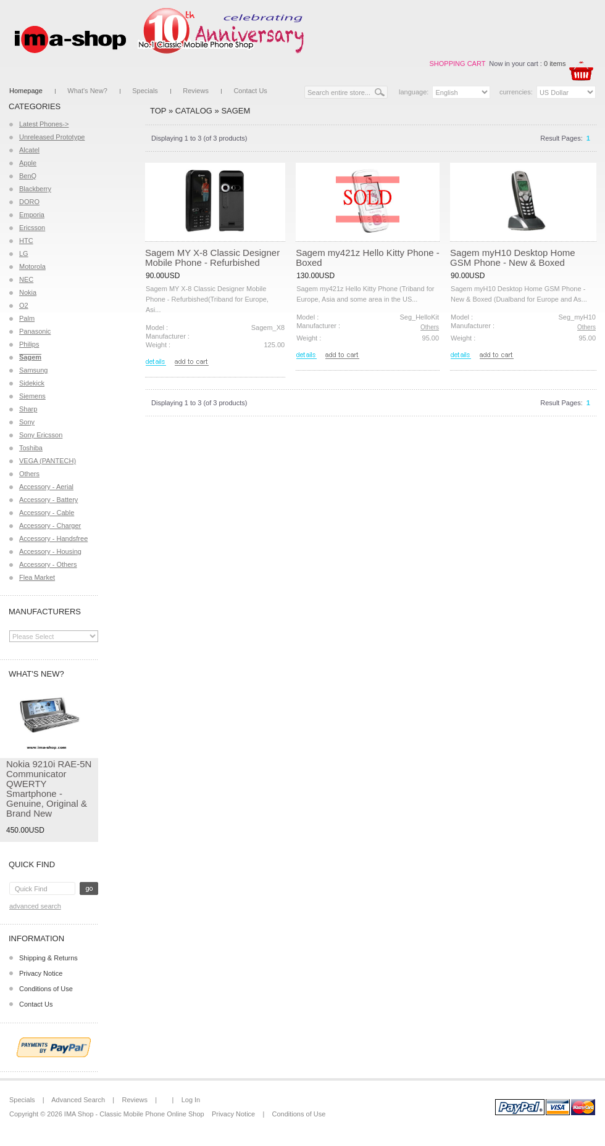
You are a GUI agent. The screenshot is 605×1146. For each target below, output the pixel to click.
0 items (554, 63)
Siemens (32, 396)
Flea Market (37, 577)
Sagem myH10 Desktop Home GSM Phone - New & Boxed (512, 257)
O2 (23, 305)
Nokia (27, 292)
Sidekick (31, 383)
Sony (27, 422)
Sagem (235, 110)
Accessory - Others (48, 564)
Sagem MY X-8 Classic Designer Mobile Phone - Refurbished (212, 257)
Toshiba (31, 447)
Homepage (26, 90)
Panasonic (35, 331)
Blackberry (35, 188)
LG (23, 253)
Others (29, 473)
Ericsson (32, 227)
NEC (26, 279)
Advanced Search (35, 906)
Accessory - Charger (50, 525)
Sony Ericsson (40, 435)
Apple (27, 163)
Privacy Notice (40, 973)
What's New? (87, 90)
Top (158, 110)
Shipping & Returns (48, 958)
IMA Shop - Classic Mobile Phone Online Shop (134, 1114)
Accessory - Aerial (46, 486)
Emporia (31, 214)
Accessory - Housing (50, 551)
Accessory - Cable (46, 512)
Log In (191, 1099)
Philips (29, 344)
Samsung (33, 370)
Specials (145, 90)
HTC (26, 240)
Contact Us (250, 90)
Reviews (196, 90)
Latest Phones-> (44, 124)
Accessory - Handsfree (53, 538)
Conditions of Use (46, 988)
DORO (29, 201)
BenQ (27, 175)
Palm (27, 318)
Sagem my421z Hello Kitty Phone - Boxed (368, 257)
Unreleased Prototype (52, 137)
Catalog (193, 110)
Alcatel (29, 150)
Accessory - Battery (48, 499)
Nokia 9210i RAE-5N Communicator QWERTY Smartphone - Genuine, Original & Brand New (48, 788)
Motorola (32, 266)
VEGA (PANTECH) (47, 460)
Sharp (28, 409)
